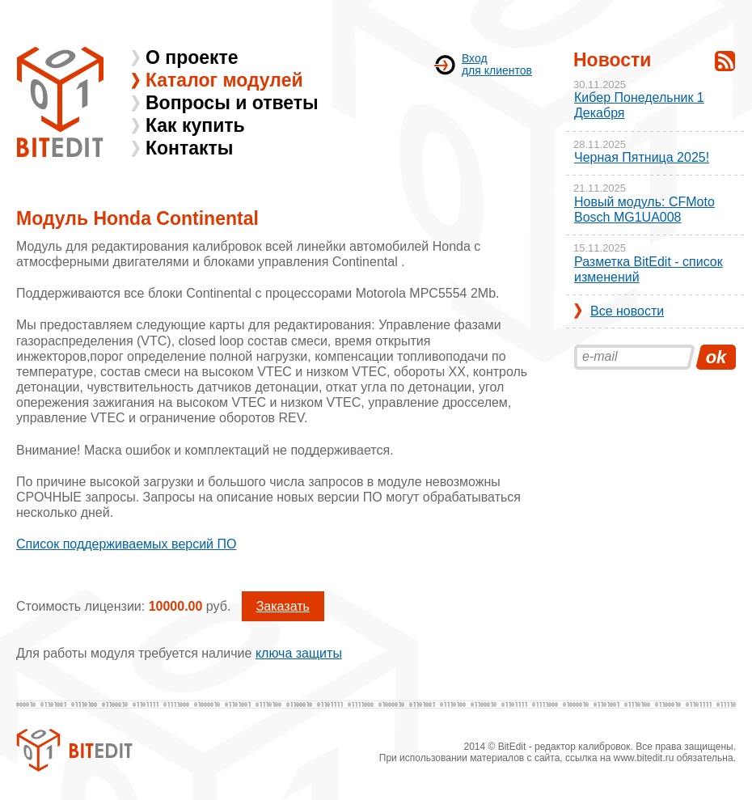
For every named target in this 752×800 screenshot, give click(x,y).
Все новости (627, 311)
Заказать (283, 606)
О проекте (192, 57)
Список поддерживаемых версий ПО (126, 544)
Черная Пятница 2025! (641, 157)
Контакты (189, 148)
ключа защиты (299, 653)
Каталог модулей (224, 80)
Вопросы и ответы (232, 102)
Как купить (195, 125)
